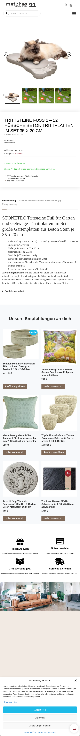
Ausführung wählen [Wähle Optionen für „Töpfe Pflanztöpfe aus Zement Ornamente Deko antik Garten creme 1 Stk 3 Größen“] (54, 452)
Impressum (52, 732)
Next (70, 95)
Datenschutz (42, 732)
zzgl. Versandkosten (9, 142)
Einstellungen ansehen (40, 725)
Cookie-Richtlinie (30, 732)
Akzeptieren (40, 710)
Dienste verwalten (10, 702)
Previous (4, 95)
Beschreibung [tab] (9, 200)
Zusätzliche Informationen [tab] (30, 200)
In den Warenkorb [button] (53, 386)
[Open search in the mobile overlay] (22, 13)
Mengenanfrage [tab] (10, 204)
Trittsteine (18, 153)
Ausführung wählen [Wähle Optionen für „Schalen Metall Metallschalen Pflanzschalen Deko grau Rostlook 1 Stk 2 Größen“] (15, 386)
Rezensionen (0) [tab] (53, 200)
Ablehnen (40, 717)
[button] (75, 680)
